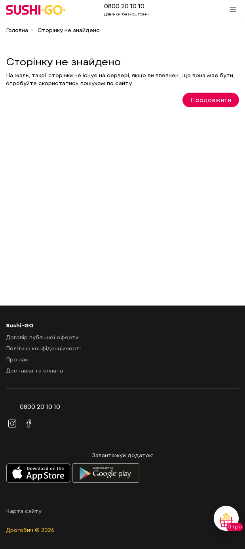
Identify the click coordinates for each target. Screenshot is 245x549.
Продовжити (210, 99)
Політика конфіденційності (43, 348)
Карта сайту (24, 510)
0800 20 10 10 (124, 5)
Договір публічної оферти (42, 337)
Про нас (17, 359)
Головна (17, 30)
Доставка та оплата (34, 370)
